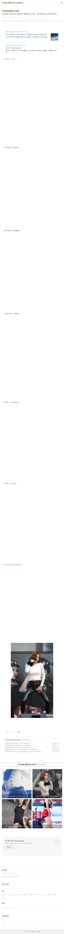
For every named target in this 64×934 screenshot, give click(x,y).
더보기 (3, 897)
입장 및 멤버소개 (14, 402)
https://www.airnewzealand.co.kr (15, 31)
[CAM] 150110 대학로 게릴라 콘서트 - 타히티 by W (17, 745)
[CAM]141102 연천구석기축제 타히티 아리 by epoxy (18, 747)
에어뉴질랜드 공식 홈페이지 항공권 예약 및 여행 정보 (26, 34)
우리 (50, 894)
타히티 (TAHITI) (16, 740)
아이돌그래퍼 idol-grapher (12, 3)
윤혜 (55, 894)
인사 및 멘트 (13, 483)
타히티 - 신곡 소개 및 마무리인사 (13, 564)
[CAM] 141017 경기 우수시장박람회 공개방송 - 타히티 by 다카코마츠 (22, 751)
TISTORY (32, 931)
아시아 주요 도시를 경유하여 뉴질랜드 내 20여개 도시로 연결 (26, 37)
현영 (31, 894)
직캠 (45, 894)
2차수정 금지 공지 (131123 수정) (10, 876)
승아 (9, 894)
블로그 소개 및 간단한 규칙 (9, 873)
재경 (4, 894)
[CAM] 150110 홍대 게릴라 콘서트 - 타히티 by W (17, 743)
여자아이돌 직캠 (8, 740)
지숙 (14, 894)
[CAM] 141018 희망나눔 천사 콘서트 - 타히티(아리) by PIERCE (21, 749)
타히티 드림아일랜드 (13, 48)
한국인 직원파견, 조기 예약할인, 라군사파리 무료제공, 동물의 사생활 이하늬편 (31, 51)
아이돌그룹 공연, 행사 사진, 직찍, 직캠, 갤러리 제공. (18, 843)
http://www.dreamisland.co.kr (14, 45)
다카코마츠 (38, 894)
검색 (60, 908)
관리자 (38, 931)
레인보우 (25, 894)
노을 (19, 894)
